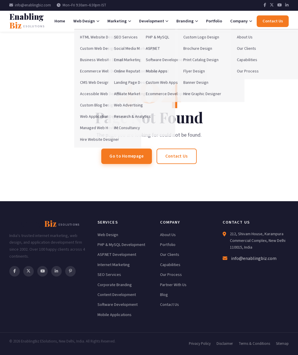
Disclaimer (225, 343)
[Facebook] (265, 5)
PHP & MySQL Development (121, 245)
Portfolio (167, 245)
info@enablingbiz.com (30, 5)
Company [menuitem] (241, 21)
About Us (168, 235)
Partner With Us (173, 285)
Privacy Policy (200, 343)
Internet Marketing (113, 265)
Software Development (117, 305)
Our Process (171, 275)
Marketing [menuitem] (119, 21)
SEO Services (109, 275)
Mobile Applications (114, 315)
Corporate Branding (114, 285)
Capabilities (170, 265)
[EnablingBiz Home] (30, 21)
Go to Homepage (126, 156)
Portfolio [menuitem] (214, 21)
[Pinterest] (70, 271)
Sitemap (282, 343)
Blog (164, 295)
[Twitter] (272, 5)
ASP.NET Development (116, 255)
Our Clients (169, 255)
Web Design (107, 235)
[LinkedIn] (287, 5)
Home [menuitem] (59, 21)
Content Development (116, 295)
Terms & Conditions (254, 343)
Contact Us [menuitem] (272, 21)
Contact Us (176, 156)
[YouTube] (279, 5)
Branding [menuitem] (187, 21)
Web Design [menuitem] (86, 21)
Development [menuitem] (153, 21)
